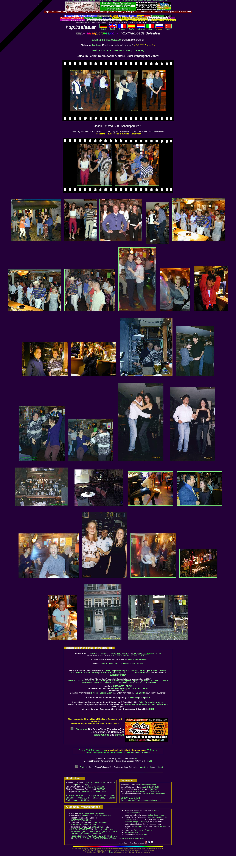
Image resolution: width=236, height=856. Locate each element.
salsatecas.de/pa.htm (140, 752)
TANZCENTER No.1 (136, 682)
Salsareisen (92, 1)
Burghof (126, 688)
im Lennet (152, 653)
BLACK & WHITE (88, 681)
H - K (78, 784)
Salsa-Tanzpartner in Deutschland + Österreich (146, 704)
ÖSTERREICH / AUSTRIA (104, 838)
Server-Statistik (131, 832)
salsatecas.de (101, 734)
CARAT (123, 690)
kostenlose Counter (132, 1)
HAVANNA (146, 681)
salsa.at (137, 653)
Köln (141, 697)
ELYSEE (138, 681)
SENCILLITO (127, 673)
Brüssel (94, 693)
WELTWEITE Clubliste (81, 820)
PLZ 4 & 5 (112, 836)
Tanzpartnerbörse (78, 836)
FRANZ (143, 670)
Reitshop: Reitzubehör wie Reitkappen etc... (111, 1)
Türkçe (168, 28)
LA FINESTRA (117, 655)
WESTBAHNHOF (142, 673)
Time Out (136, 688)
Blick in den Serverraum (154, 794)
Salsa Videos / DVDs (81, 1)
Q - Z (89, 784)
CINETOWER (118, 686)
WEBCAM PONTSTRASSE (140, 655)
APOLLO (110, 670)
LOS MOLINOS (98, 682)
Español (131, 28)
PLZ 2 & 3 (102, 836)
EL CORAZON (132, 670)
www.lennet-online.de (137, 659)
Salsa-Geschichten (156, 815)
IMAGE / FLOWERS (157, 670)
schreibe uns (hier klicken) (136, 822)
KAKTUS (126, 655)
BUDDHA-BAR (101, 681)
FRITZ (129, 686)
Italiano (150, 28)
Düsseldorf (132, 697)
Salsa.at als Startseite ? (144, 830)
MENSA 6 (108, 682)
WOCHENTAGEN (96, 787)
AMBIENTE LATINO (74, 681)
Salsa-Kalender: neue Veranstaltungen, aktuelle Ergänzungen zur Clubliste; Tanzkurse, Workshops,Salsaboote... (94, 831)
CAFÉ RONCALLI (113, 681)
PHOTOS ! (101, 789)
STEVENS (124, 682)
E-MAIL (145, 835)
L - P (84, 784)
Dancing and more (127, 681)
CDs (94, 827)
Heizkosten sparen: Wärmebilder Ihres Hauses (153, 1)
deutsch (103, 28)
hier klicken (161, 826)
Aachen (96, 45)
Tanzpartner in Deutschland (101, 795)
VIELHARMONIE (150, 682)
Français (122, 28)
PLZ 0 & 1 (91, 836)
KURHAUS (154, 681)
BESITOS (119, 670)
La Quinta (140, 693)
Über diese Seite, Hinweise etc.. (93, 813)
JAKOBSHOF (76, 673)
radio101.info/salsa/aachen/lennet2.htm (132, 838)
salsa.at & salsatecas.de (106, 39)
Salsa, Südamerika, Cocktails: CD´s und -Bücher (90, 823)
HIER (151, 709)
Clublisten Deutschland (95, 782)
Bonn (147, 697)
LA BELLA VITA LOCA (109, 673)
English (113, 28)
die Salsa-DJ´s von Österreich (146, 791)
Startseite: (78, 729)
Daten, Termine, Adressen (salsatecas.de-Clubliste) (122, 664)
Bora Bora (116, 688)
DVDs (100, 827)
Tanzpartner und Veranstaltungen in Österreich (141, 800)
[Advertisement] (118, 14)
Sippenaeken (106, 693)
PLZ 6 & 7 (76, 838)
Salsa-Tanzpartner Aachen (151, 702)
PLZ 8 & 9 (86, 838)
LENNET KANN (86, 682)
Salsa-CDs (71, 1)
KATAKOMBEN (91, 673)
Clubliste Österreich (147, 785)
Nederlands (141, 28)
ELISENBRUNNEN (118, 675)
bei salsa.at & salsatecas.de (96, 815)
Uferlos (145, 688)
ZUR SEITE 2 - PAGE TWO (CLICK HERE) (108, 653)
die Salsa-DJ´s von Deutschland (92, 791)
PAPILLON (116, 682)
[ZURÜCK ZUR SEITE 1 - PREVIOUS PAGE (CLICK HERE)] (118, 50)
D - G (72, 784)
